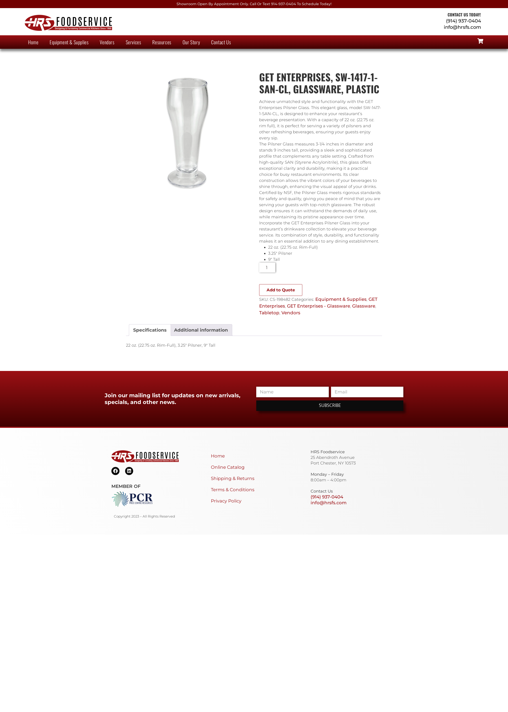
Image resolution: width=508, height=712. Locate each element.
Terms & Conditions (232, 489)
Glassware (363, 306)
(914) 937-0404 (463, 21)
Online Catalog (228, 467)
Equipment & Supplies (69, 42)
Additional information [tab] (201, 330)
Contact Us (221, 42)
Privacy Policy (226, 501)
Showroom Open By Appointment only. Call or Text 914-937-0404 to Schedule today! (254, 4)
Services (133, 42)
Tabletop (269, 312)
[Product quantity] (267, 267)
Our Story (191, 42)
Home (33, 42)
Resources (161, 42)
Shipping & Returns (232, 478)
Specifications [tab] (150, 330)
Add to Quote (281, 290)
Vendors (107, 42)
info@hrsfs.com (462, 27)
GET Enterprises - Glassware (318, 306)
